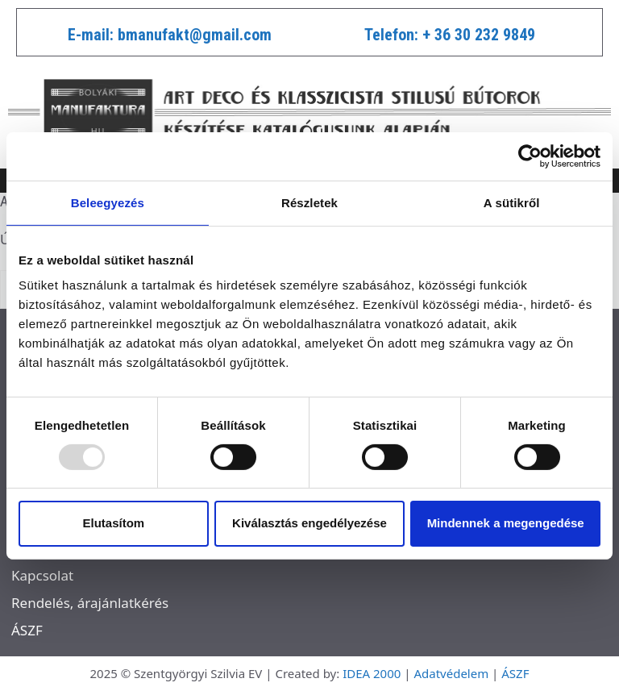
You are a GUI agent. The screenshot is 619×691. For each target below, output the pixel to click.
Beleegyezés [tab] (107, 202)
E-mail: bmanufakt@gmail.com (170, 34)
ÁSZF (27, 630)
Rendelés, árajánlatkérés (89, 602)
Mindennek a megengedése (505, 523)
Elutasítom (113, 523)
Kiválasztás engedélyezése (309, 523)
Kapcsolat (42, 575)
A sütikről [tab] (512, 202)
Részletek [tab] (309, 202)
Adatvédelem (450, 673)
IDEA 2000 (372, 673)
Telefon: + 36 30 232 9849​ (449, 34)
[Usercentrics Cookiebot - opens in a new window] (529, 156)
